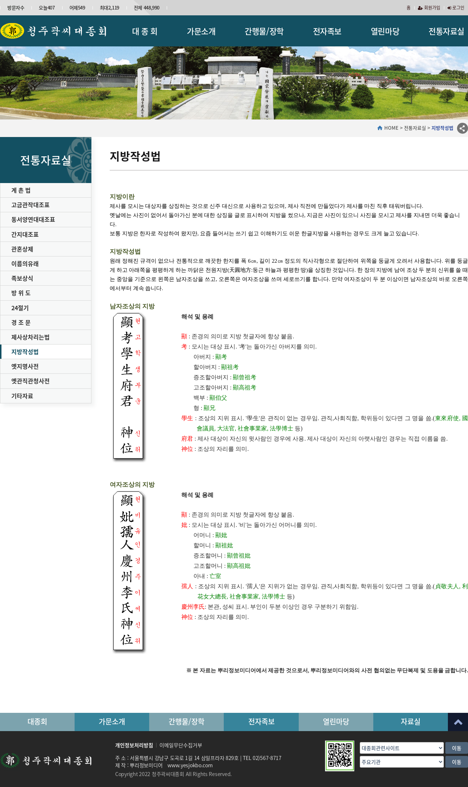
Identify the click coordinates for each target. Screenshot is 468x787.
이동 (456, 748)
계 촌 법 (21, 190)
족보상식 (22, 278)
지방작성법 (25, 351)
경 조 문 (21, 322)
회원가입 (429, 7)
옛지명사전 (25, 366)
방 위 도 (21, 292)
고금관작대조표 (30, 204)
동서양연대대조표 (33, 219)
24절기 (20, 307)
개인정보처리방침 (134, 745)
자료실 (410, 721)
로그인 (456, 7)
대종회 (37, 721)
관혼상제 (22, 248)
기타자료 (22, 395)
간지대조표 (25, 234)
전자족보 (327, 31)
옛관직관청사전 (30, 380)
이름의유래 (25, 263)
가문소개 (201, 31)
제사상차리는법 (30, 336)
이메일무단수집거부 (180, 745)
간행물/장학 (264, 31)
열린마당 (385, 31)
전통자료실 (446, 31)
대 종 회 (145, 31)
